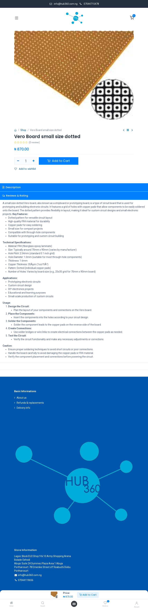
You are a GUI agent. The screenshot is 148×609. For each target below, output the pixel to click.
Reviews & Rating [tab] (15, 195)
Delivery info (23, 407)
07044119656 (25, 580)
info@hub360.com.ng (30, 575)
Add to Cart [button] (58, 161)
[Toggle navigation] (16, 18)
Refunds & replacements (30, 402)
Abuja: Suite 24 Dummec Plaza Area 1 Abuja (38, 563)
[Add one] (34, 161)
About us (22, 397)
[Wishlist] (105, 603)
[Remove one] (18, 161)
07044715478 (91, 3)
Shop (23, 130)
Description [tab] (11, 187)
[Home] (11, 603)
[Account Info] (136, 603)
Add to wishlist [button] (25, 169)
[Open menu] (74, 604)
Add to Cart (88, 594)
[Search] (42, 603)
